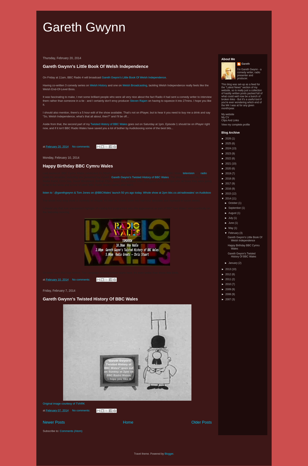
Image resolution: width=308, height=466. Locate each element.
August (232, 213)
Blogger (168, 453)
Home (128, 422)
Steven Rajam (139, 100)
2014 (228, 198)
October (233, 203)
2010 (228, 284)
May (231, 228)
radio (204, 173)
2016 (228, 188)
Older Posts (201, 422)
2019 (228, 173)
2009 (228, 289)
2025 (228, 143)
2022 (228, 158)
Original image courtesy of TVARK (64, 403)
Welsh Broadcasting (135, 85)
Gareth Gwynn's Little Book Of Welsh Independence (95, 66)
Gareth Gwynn (84, 27)
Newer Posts (54, 422)
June (231, 222)
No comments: (81, 146)
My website (227, 114)
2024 (228, 148)
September (235, 207)
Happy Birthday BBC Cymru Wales (78, 166)
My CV (225, 117)
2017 (228, 183)
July (231, 218)
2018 (228, 178)
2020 (228, 168)
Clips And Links (230, 120)
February (233, 233)
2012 (228, 274)
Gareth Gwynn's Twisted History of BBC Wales (140, 177)
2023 (228, 153)
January (233, 262)
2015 (228, 193)
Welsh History (98, 85)
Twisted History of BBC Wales (108, 124)
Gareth (245, 63)
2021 (228, 163)
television (189, 173)
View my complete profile (235, 124)
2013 (228, 269)
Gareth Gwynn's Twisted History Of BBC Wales (90, 299)
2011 (228, 279)
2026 (228, 138)
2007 (228, 299)
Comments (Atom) (71, 431)
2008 (228, 294)
